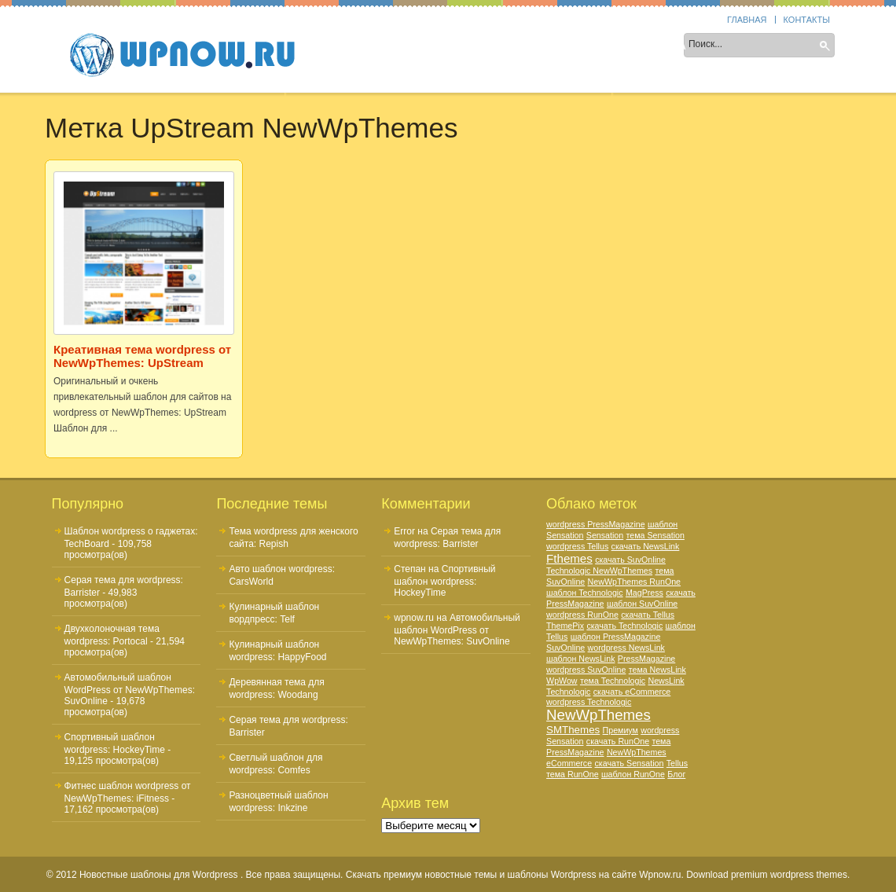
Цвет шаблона (646, 46)
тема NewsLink (657, 669)
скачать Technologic (624, 625)
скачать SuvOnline (630, 559)
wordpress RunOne (582, 614)
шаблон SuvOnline (642, 603)
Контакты (807, 20)
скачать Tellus (647, 614)
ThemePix (565, 625)
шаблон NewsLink (580, 658)
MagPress (644, 592)
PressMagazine (646, 658)
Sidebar (357, 46)
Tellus (677, 763)
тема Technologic (612, 680)
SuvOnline (565, 647)
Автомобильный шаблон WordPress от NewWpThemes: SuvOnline (129, 689)
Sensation (604, 535)
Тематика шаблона (529, 46)
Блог (676, 774)
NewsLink (666, 680)
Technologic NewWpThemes (599, 570)
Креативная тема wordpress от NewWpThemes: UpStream (142, 356)
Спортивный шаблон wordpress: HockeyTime (444, 580)
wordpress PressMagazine (595, 524)
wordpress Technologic (588, 702)
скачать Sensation (628, 763)
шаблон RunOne (633, 774)
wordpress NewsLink (626, 647)
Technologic (568, 691)
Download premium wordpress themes (766, 874)
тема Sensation (655, 535)
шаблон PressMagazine (616, 636)
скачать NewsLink (645, 546)
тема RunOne (572, 774)
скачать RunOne (617, 741)
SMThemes (573, 730)
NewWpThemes (598, 715)
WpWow (561, 680)
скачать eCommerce (632, 691)
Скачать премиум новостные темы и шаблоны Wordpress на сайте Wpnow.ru (513, 874)
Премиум (620, 730)
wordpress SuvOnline (586, 669)
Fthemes (569, 558)
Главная (746, 20)
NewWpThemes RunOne (634, 581)
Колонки (428, 46)
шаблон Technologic (584, 592)
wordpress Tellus (577, 546)
